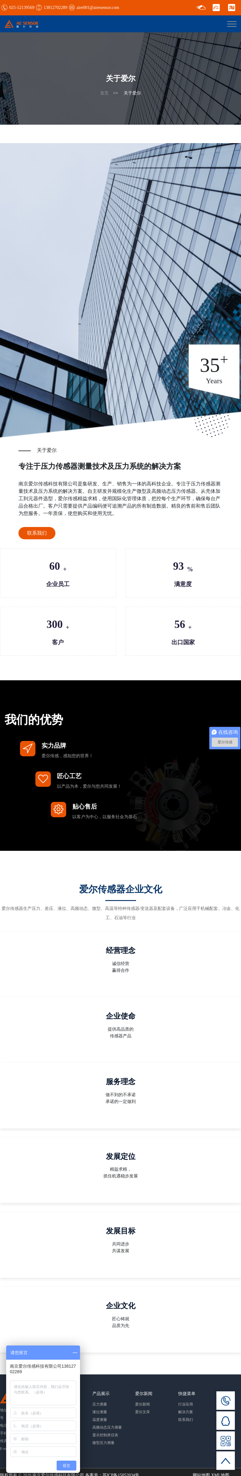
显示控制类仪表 (105, 1435)
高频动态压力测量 (107, 1427)
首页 (104, 93)
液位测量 (99, 1412)
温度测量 (99, 1420)
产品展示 (101, 1393)
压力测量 (99, 1404)
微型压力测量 (103, 1443)
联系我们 (37, 533)
